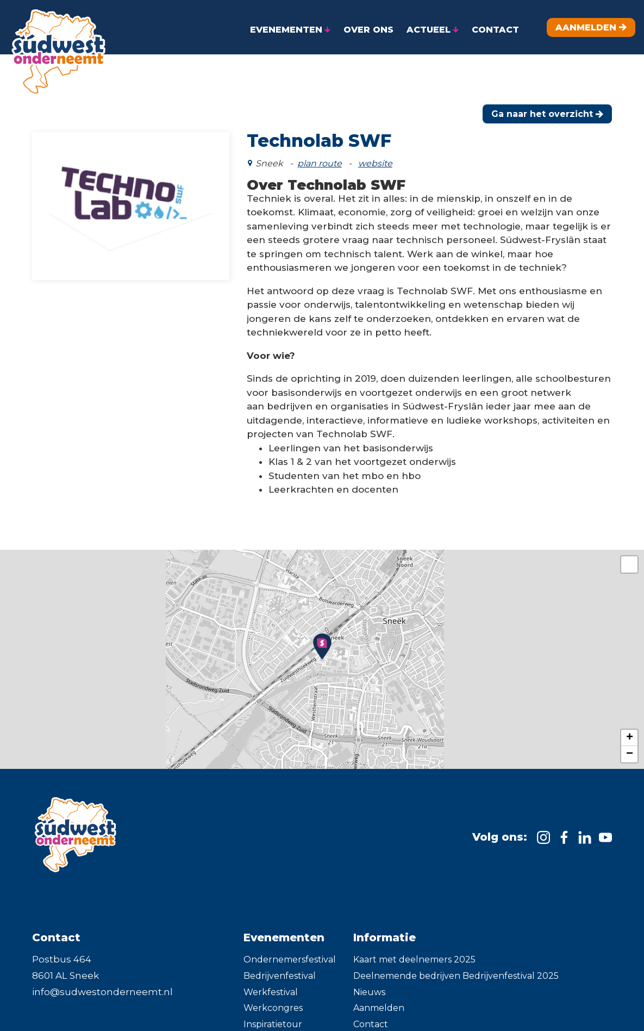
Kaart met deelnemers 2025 (414, 953)
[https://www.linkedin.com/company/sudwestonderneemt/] (584, 830)
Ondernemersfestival (289, 953)
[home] (54, 48)
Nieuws (369, 985)
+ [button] (629, 731)
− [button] (629, 748)
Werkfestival (270, 985)
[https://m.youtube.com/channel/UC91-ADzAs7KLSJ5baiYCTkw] (605, 830)
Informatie (384, 930)
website (375, 157)
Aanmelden (378, 1001)
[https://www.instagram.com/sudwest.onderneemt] (543, 830)
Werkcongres (273, 1001)
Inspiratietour (272, 1018)
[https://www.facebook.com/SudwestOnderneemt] (564, 830)
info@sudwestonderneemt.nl (102, 985)
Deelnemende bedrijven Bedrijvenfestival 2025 (456, 969)
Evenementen (283, 930)
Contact (370, 1018)
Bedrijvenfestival (279, 969)
